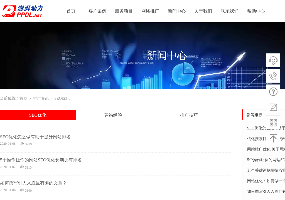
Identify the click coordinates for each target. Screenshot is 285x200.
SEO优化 (61, 98)
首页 (23, 98)
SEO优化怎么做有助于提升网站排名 (35, 136)
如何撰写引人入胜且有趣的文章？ (33, 183)
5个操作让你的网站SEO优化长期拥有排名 (41, 160)
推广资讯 (41, 98)
